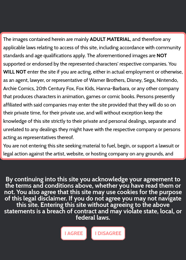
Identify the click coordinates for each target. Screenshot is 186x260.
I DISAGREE (108, 233)
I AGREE (74, 233)
